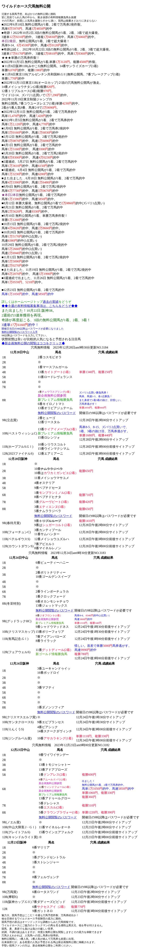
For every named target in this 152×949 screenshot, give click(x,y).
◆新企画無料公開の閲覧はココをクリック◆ (33, 343)
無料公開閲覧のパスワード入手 (20, 332)
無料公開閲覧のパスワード (57, 413)
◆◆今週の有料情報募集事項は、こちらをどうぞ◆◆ (40, 306)
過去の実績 (51, 301)
